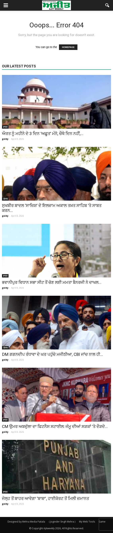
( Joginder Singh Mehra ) (62, 521)
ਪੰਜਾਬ (5, 198)
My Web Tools (87, 521)
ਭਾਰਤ (5, 126)
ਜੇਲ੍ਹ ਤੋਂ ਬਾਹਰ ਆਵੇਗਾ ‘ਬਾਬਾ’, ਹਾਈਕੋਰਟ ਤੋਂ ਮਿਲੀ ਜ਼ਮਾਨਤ (45, 498)
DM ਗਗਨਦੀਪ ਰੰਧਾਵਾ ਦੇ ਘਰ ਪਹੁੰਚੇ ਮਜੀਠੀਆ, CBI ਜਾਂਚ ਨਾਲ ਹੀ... (52, 354)
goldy (5, 138)
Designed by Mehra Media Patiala (26, 521)
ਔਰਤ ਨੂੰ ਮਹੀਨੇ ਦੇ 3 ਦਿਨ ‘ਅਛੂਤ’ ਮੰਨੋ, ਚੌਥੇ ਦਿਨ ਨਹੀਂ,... (42, 133)
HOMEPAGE (68, 47)
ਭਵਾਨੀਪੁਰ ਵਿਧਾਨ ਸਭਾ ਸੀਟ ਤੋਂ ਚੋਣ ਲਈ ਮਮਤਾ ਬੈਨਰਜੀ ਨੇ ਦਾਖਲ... (51, 282)
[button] (107, 5)
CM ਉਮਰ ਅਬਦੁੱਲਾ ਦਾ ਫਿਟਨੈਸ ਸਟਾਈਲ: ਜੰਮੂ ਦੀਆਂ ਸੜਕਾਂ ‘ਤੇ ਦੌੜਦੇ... (55, 426)
